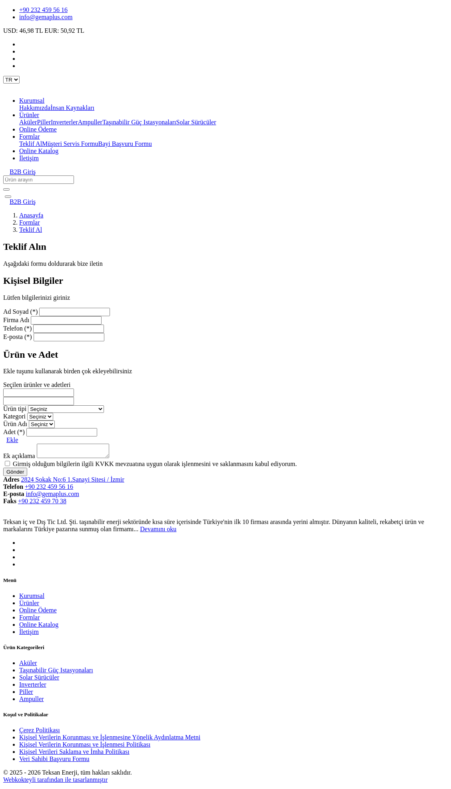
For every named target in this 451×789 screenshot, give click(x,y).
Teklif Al (30, 143)
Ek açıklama (19, 458)
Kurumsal (31, 598)
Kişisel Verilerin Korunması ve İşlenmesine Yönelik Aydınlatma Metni (109, 739)
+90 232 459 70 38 (42, 503)
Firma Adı (16, 320)
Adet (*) (14, 431)
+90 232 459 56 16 (43, 9)
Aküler (28, 122)
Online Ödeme (38, 129)
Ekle (12, 439)
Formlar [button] (29, 136)
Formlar (29, 222)
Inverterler (64, 122)
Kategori (14, 416)
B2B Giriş (23, 171)
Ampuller (90, 122)
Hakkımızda (34, 107)
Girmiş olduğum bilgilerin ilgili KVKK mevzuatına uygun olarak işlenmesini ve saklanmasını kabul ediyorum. (155, 466)
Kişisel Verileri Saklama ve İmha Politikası (74, 754)
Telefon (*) (17, 328)
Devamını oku (158, 531)
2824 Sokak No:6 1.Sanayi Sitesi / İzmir (72, 481)
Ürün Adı (15, 423)
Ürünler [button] (29, 115)
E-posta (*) (17, 336)
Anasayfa (31, 215)
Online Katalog (38, 150)
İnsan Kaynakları (72, 107)
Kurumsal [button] (31, 100)
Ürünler (29, 605)
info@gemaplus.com (45, 17)
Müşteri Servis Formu (70, 143)
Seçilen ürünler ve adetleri (36, 384)
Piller (44, 122)
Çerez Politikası (39, 732)
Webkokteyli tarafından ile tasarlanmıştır (55, 782)
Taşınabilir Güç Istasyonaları (139, 122)
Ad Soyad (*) (20, 311)
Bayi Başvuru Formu (125, 143)
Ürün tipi (14, 408)
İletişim (29, 158)
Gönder (15, 474)
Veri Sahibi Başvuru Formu (54, 761)
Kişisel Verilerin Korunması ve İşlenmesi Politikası (84, 746)
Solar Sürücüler (196, 122)
